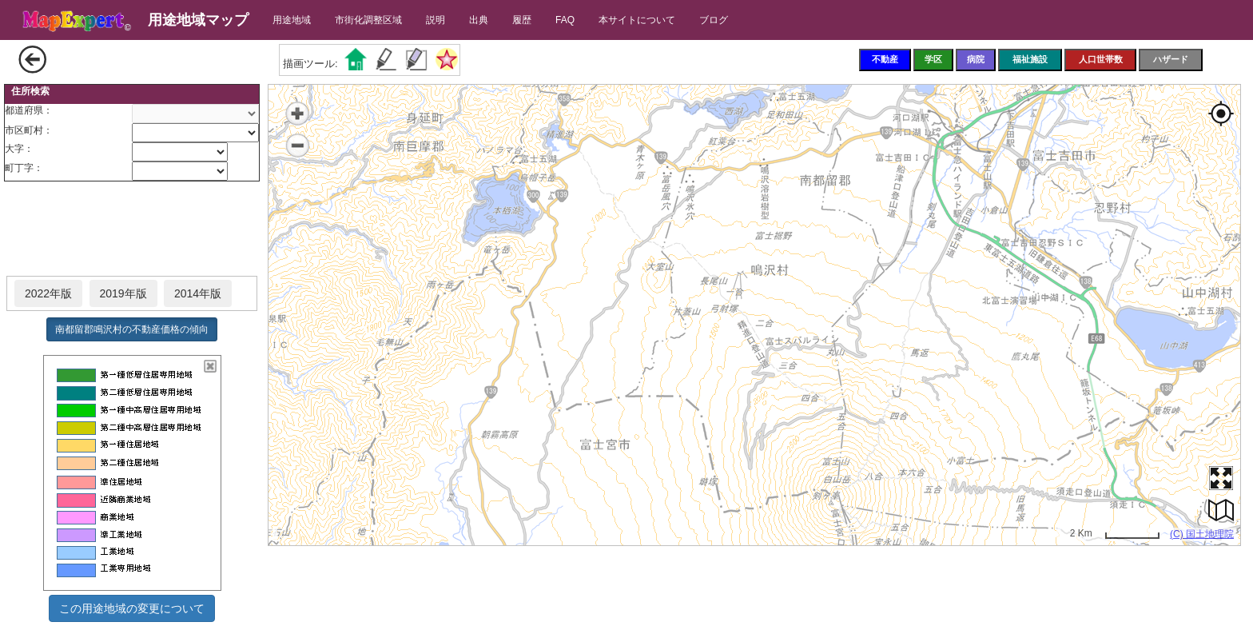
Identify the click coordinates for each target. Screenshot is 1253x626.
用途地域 (291, 20)
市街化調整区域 (368, 20)
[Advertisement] (132, 229)
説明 (435, 20)
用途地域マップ (198, 20)
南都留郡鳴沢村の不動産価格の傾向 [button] (132, 329)
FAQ (565, 20)
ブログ (713, 20)
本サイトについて (637, 20)
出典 (478, 20)
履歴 (521, 20)
